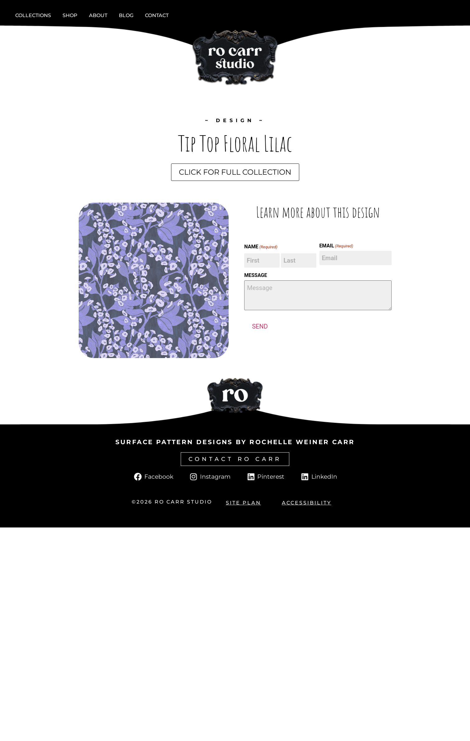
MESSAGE (255, 275)
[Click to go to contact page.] (235, 459)
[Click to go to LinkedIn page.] (318, 476)
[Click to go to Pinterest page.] (265, 476)
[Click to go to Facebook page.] (153, 476)
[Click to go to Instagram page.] (209, 476)
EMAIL (336, 245)
